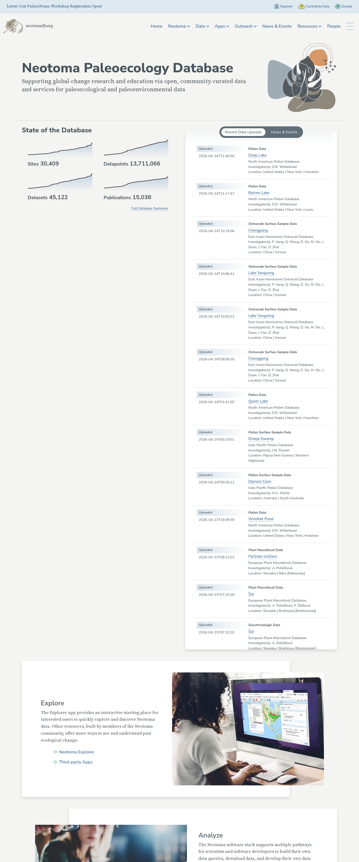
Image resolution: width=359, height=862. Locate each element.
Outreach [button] (244, 26)
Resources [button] (308, 26)
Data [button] (201, 26)
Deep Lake (257, 155)
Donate (342, 6)
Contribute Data (309, 6)
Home (155, 26)
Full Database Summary (150, 208)
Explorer (274, 6)
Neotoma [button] (178, 26)
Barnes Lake (258, 192)
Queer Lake (258, 401)
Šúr (251, 594)
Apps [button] (220, 26)
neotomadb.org (36, 26)
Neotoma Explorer (78, 751)
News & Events (275, 26)
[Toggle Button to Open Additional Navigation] (349, 26)
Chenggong (258, 358)
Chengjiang (258, 230)
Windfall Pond (260, 519)
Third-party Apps (77, 762)
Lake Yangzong (261, 273)
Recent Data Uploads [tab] (243, 132)
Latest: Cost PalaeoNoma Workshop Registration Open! (54, 6)
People (332, 26)
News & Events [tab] (284, 132)
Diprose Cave (259, 481)
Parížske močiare (262, 556)
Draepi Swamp (261, 438)
